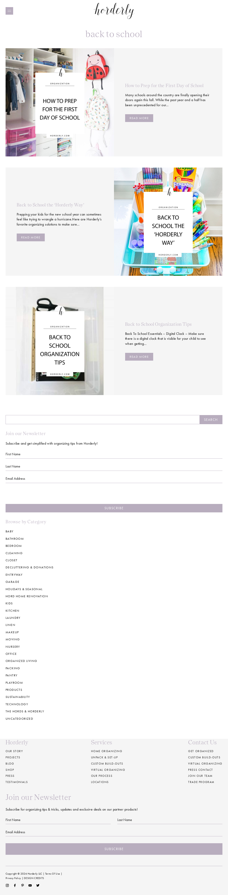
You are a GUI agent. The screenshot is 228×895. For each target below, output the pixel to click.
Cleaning (14, 553)
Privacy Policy (13, 878)
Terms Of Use (52, 873)
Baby (10, 531)
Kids (9, 603)
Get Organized (201, 751)
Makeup (12, 632)
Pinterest (22, 885)
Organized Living (21, 661)
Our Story (14, 751)
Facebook (14, 885)
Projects (13, 757)
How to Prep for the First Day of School (164, 85)
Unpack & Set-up (104, 757)
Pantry (11, 675)
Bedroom (14, 546)
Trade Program (201, 782)
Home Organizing (106, 751)
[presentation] (114, 495)
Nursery (13, 647)
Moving (13, 639)
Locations (100, 782)
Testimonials (17, 782)
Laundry (13, 618)
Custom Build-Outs (204, 757)
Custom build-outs (107, 763)
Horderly (114, 11)
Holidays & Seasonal (24, 589)
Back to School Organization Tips (158, 324)
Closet (11, 560)
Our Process (102, 776)
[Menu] (9, 11)
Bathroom (15, 539)
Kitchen (13, 611)
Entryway (14, 575)
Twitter (38, 885)
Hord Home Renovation (27, 596)
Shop (10, 770)
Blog (10, 763)
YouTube (30, 885)
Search (211, 419)
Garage (12, 582)
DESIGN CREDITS (34, 878)
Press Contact (200, 770)
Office (11, 654)
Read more (139, 118)
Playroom (14, 683)
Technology (17, 704)
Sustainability (18, 697)
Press (10, 776)
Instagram (7, 885)
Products (14, 690)
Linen (10, 625)
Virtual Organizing (108, 770)
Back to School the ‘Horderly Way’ (50, 205)
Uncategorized (19, 719)
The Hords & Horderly (25, 711)
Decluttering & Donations (30, 567)
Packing (13, 668)
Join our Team (200, 776)
